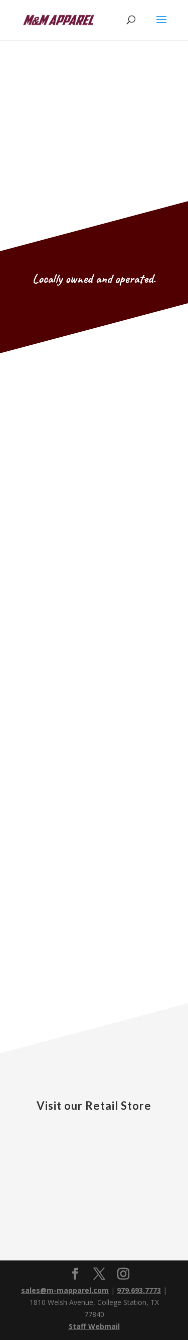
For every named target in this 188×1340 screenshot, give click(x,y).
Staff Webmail (94, 1326)
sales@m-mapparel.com (65, 1290)
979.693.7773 (139, 1290)
